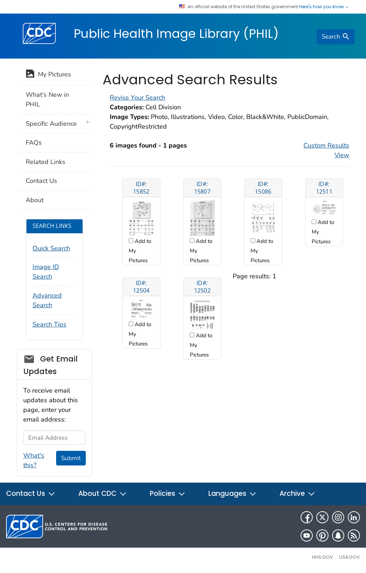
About (35, 200)
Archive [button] (297, 493)
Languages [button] (232, 493)
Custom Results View (326, 150)
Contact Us (41, 180)
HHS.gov (322, 557)
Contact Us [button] (30, 493)
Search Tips (49, 324)
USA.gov (349, 557)
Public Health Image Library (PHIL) (176, 34)
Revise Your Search (137, 97)
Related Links (45, 162)
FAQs (34, 142)
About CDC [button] (102, 493)
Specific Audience (51, 123)
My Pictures (48, 75)
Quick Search (51, 248)
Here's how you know (324, 6)
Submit (71, 458)
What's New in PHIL (47, 99)
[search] (336, 36)
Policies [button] (168, 493)
